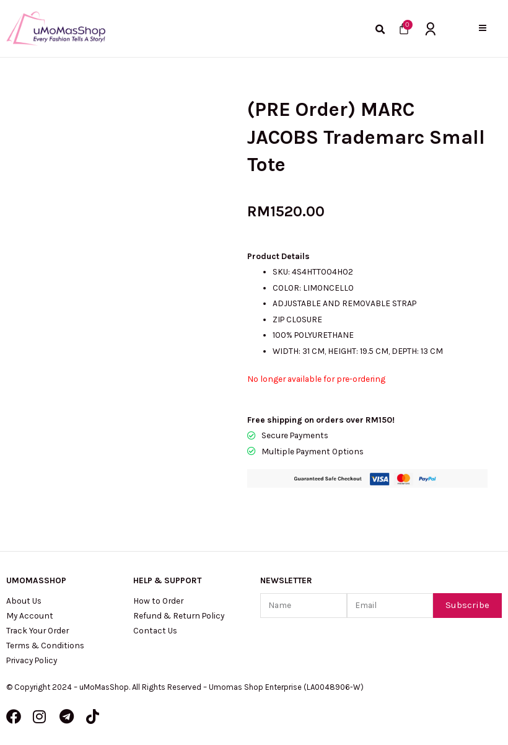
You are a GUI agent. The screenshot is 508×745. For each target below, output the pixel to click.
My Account (29, 615)
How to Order (158, 601)
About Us (24, 601)
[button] (482, 28)
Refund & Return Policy (178, 615)
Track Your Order (37, 630)
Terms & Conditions (45, 645)
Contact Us (155, 630)
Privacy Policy (31, 660)
